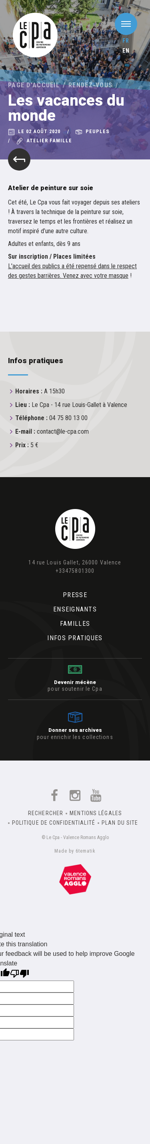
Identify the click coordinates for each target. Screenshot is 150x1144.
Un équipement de (75, 879)
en (126, 50)
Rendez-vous (90, 85)
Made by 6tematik (74, 851)
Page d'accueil (34, 85)
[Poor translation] (19, 974)
